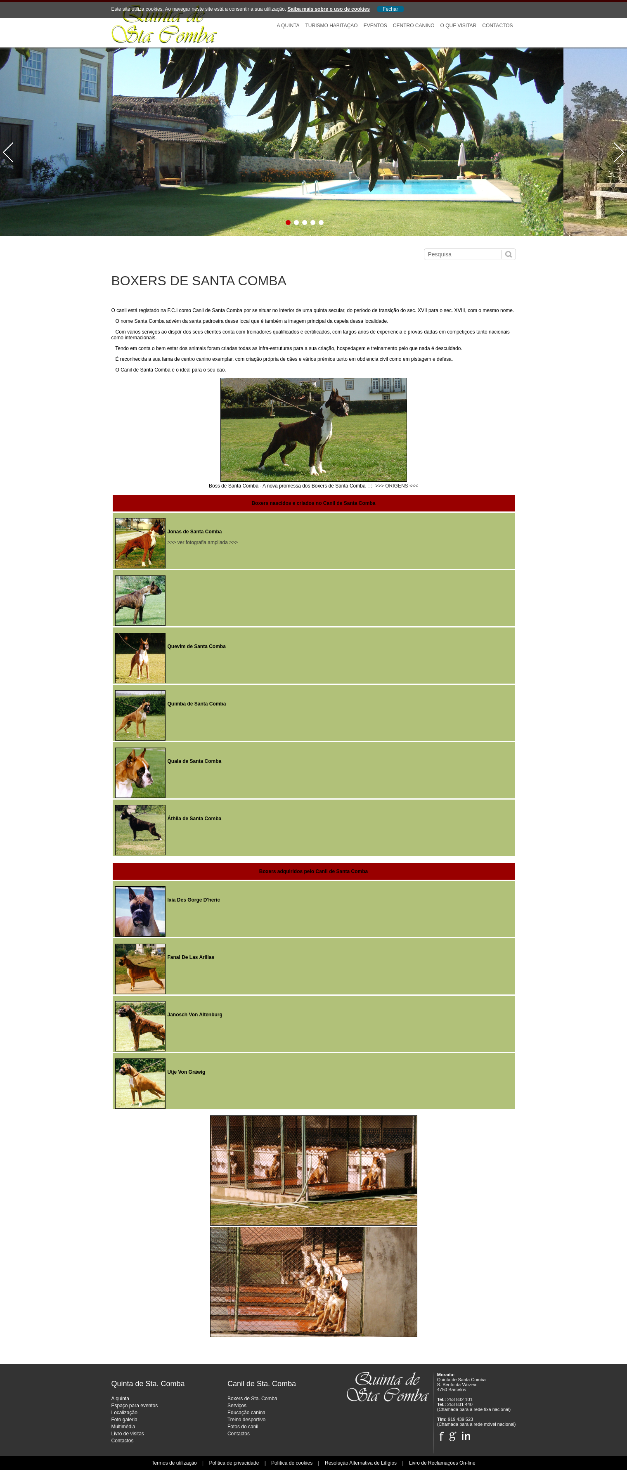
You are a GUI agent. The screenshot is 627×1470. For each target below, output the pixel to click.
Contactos (497, 25)
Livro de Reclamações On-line (442, 1463)
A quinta (120, 1398)
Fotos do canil (242, 1427)
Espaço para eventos (134, 1405)
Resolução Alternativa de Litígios (361, 1463)
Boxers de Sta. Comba (252, 1398)
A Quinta (288, 25)
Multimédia (123, 1427)
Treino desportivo (246, 1420)
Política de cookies (291, 1463)
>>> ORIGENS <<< (396, 486)
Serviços (236, 1405)
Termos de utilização (173, 1463)
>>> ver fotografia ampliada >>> (203, 542)
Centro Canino (414, 25)
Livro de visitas (127, 1434)
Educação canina (246, 1413)
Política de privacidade (234, 1463)
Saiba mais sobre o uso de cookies (328, 9)
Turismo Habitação (331, 25)
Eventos (375, 25)
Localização (124, 1413)
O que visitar (458, 25)
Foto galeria (124, 1420)
